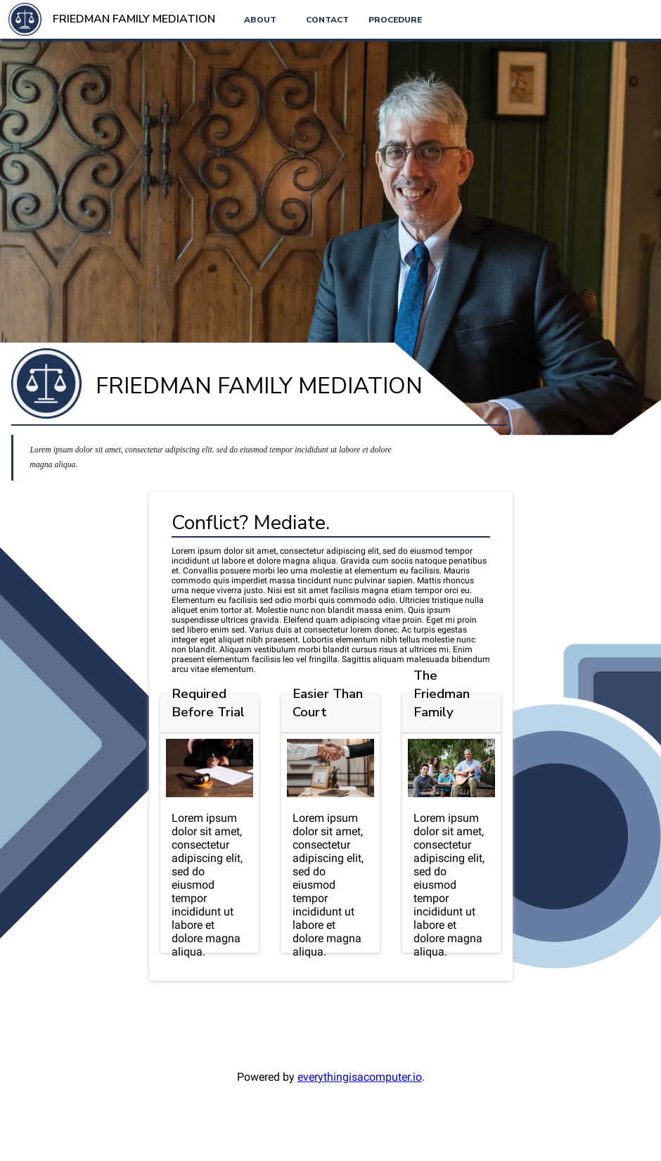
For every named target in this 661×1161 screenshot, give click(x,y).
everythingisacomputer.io (359, 1077)
